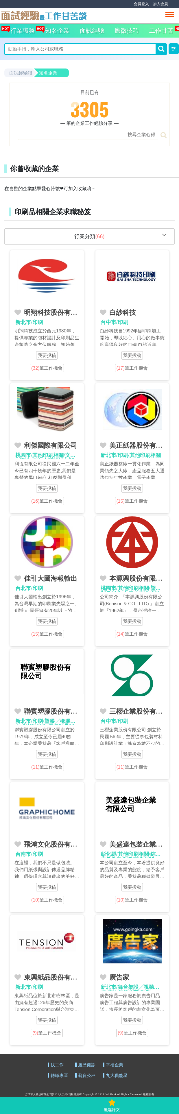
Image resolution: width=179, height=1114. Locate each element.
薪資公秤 (86, 1076)
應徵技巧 (127, 30)
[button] (174, 48)
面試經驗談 (20, 73)
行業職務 (21, 29)
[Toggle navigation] (170, 14)
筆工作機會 (46, 368)
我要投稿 (47, 355)
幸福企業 (114, 1065)
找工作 (57, 1065)
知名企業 (55, 29)
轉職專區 (59, 1076)
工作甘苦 (161, 30)
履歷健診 (86, 1065)
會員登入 (141, 4)
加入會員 (160, 4)
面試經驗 (92, 30)
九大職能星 (117, 1076)
